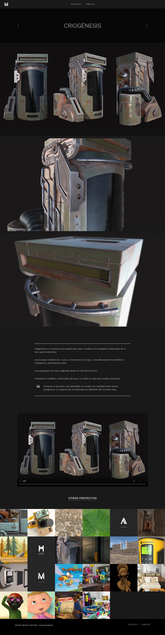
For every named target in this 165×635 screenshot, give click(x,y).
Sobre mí (90, 4)
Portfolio (76, 4)
